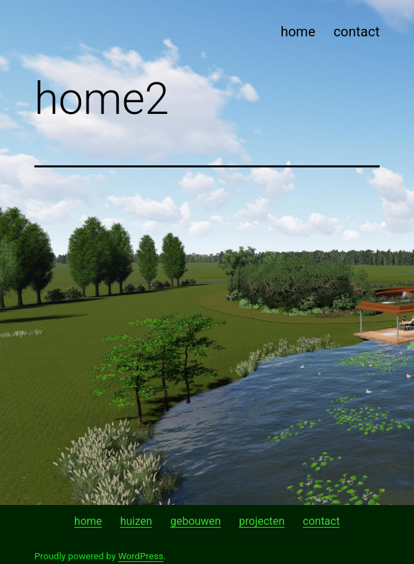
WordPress (140, 555)
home (298, 31)
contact (357, 31)
